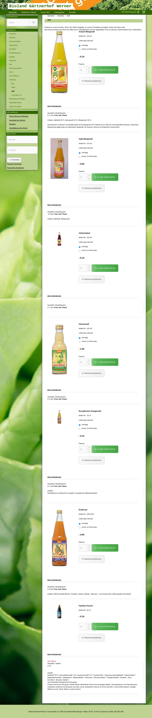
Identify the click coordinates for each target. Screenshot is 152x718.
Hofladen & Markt (29, 12)
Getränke (12, 80)
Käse (11, 72)
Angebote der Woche (16, 120)
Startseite (13, 12)
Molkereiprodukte (15, 68)
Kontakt (72, 12)
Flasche (81, 64)
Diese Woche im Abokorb (18, 116)
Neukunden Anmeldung (15, 167)
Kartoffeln (12, 49)
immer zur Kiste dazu (88, 49)
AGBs (111, 711)
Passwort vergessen (14, 163)
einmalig (83, 45)
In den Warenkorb (105, 70)
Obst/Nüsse (13, 45)
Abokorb (12, 37)
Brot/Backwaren (15, 53)
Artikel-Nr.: (82, 36)
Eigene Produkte (15, 106)
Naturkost (12, 60)
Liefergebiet (59, 12)
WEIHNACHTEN (15, 103)
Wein (13, 87)
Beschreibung (54, 106)
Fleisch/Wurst (14, 76)
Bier (12, 83)
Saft (49, 20)
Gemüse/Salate (14, 41)
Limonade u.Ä (16, 95)
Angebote (12, 34)
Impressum (104, 711)
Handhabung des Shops (18, 127)
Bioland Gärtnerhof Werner (40, 6)
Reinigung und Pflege (17, 99)
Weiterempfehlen (91, 81)
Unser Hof (45, 12)
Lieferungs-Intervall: (86, 41)
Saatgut (12, 57)
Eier (10, 64)
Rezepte (12, 124)
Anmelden (14, 159)
